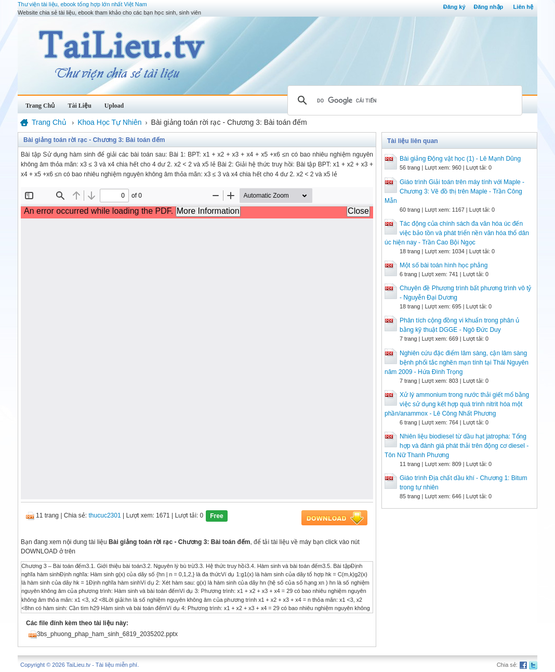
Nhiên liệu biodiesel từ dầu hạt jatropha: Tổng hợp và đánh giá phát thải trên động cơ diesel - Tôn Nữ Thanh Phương (456, 446)
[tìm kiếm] (403, 100)
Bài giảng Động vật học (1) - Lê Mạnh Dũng (460, 158)
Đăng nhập (489, 7)
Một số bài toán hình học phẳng (443, 265)
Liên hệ (523, 7)
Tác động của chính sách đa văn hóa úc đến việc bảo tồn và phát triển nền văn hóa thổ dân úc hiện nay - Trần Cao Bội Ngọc (457, 233)
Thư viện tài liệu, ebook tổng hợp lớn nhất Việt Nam (82, 4)
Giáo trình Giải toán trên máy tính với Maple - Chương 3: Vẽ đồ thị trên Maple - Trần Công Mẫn (454, 191)
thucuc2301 (105, 515)
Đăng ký (454, 7)
